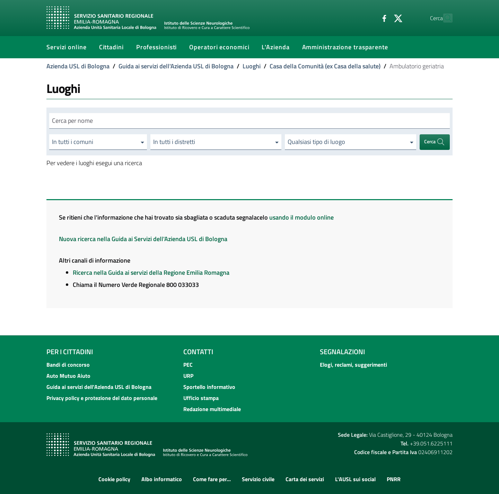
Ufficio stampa (201, 398)
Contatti (198, 351)
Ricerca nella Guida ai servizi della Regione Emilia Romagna (151, 272)
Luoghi (252, 66)
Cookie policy (114, 479)
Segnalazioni (342, 351)
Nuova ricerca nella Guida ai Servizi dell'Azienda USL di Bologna (143, 239)
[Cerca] (444, 18)
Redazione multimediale (212, 409)
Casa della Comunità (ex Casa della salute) (325, 66)
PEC (188, 364)
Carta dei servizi (305, 479)
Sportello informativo (209, 387)
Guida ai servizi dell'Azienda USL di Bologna (176, 66)
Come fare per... (212, 479)
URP (188, 376)
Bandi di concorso (68, 364)
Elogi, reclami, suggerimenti (353, 364)
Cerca (434, 142)
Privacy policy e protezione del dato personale (101, 398)
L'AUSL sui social (355, 479)
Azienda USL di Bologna (78, 66)
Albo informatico (161, 479)
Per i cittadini (69, 351)
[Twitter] (383, 18)
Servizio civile (258, 479)
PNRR (394, 479)
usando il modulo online (301, 217)
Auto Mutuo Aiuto (68, 376)
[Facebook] (369, 18)
